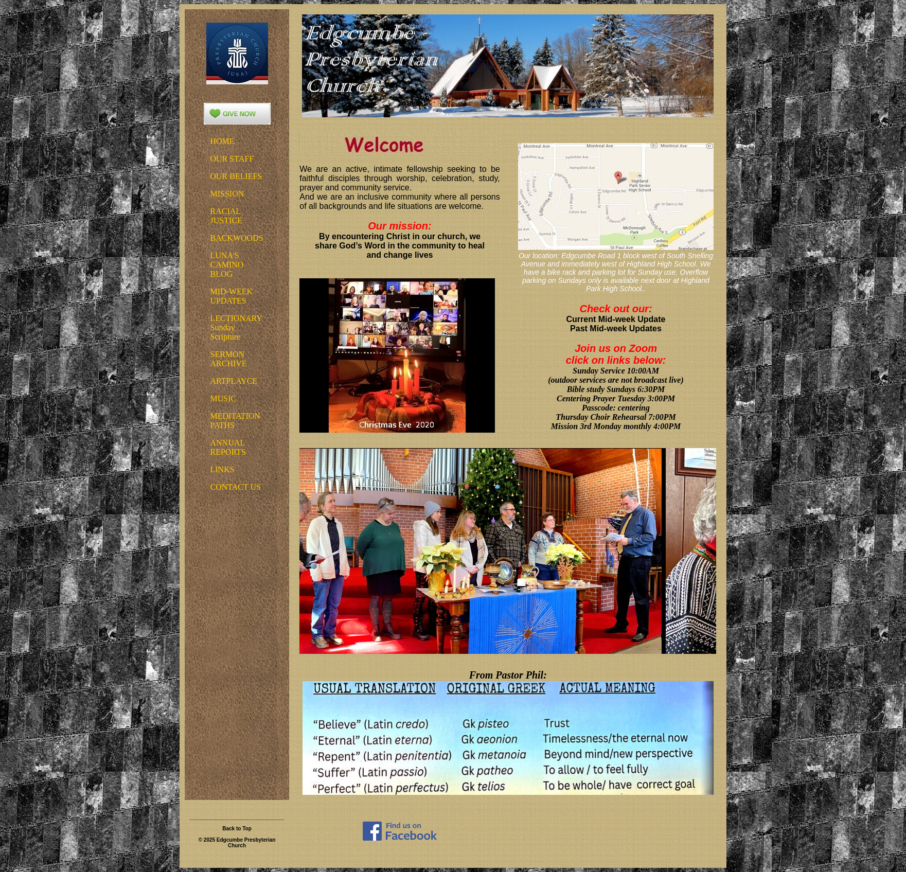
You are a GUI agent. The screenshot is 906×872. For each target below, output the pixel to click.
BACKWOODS (236, 238)
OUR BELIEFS (236, 176)
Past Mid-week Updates (616, 328)
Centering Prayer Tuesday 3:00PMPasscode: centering (616, 403)
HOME (222, 141)
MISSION (227, 193)
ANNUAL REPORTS (228, 447)
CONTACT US (235, 487)
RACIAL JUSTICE (226, 216)
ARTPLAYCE (234, 381)
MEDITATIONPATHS (235, 421)
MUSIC (223, 398)
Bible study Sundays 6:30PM (616, 389)
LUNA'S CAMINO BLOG (227, 264)
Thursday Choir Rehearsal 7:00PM (616, 417)
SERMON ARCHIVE (228, 359)
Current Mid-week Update (616, 319)
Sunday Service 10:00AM (616, 370)
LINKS (222, 469)
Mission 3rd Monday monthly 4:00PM (616, 426)
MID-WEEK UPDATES (231, 296)
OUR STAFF (232, 158)
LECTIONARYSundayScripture (236, 327)
